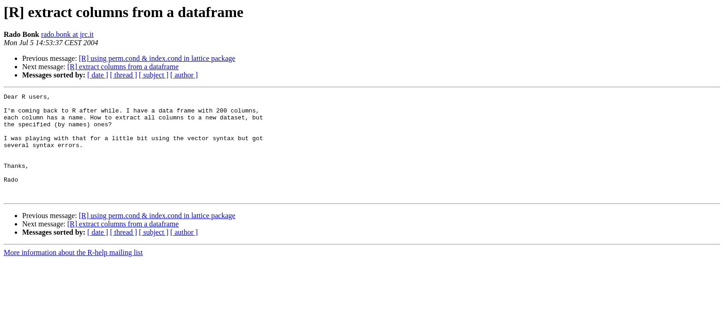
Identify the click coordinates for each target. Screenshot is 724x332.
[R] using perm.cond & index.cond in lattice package (157, 58)
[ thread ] (123, 75)
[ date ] (97, 75)
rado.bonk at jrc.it (67, 34)
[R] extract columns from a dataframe (123, 67)
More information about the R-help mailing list (73, 273)
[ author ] (184, 75)
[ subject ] (154, 75)
